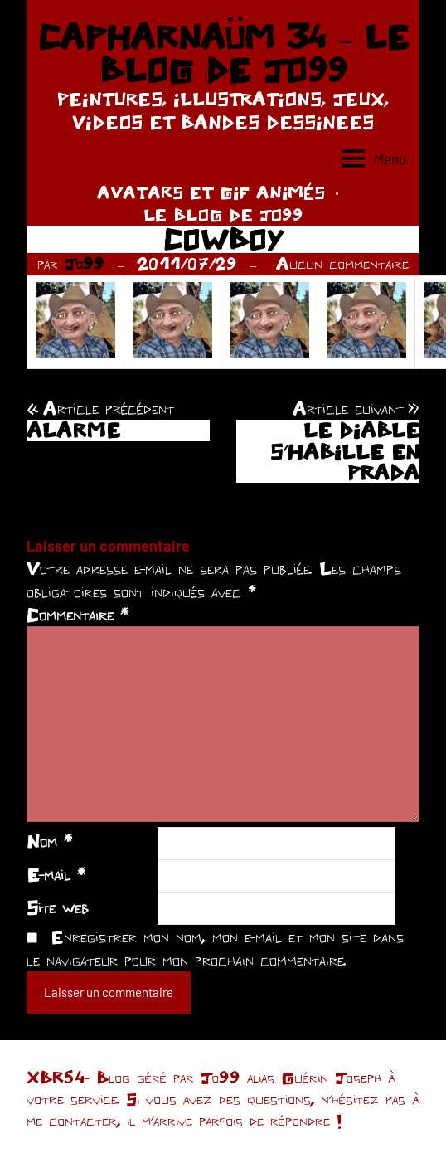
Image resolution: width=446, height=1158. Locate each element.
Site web (58, 907)
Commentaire (77, 614)
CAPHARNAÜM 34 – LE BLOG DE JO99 (222, 53)
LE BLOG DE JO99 (223, 214)
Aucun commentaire (342, 263)
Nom (49, 841)
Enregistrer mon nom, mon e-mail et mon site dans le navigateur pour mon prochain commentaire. (215, 948)
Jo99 (84, 263)
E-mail (56, 874)
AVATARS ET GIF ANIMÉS (211, 192)
